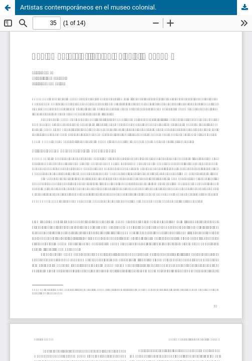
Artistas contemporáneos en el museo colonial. (88, 7)
